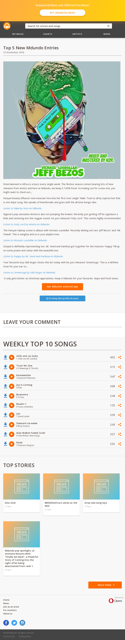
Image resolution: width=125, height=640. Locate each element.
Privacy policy (25, 636)
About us (7, 613)
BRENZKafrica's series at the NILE (61, 504)
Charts (47, 33)
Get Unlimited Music (62, 12)
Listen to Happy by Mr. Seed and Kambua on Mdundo (33, 256)
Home (6, 599)
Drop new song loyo (96, 502)
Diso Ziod (10, 502)
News (6, 603)
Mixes (107, 33)
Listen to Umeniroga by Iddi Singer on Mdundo (29, 272)
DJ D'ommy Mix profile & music (62, 298)
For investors (10, 610)
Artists (77, 33)
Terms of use (9, 636)
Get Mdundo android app (62, 286)
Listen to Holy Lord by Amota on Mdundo (26, 224)
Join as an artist (11, 606)
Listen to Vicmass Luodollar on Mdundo (25, 240)
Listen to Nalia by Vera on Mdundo (22, 208)
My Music (18, 33)
